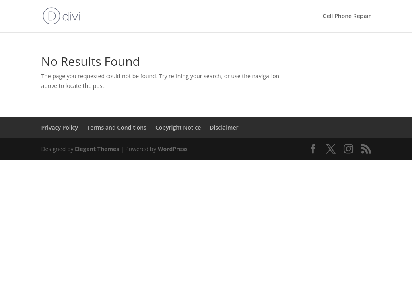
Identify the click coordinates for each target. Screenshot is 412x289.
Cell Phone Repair (347, 16)
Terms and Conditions (116, 127)
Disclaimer (224, 127)
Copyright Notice (178, 127)
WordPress (173, 149)
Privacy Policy (59, 127)
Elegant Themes (97, 149)
